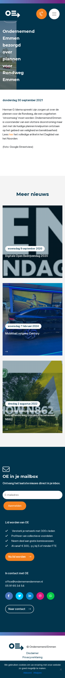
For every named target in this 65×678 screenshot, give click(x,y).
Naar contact (19, 609)
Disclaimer (32, 653)
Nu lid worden (19, 556)
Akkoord (27, 672)
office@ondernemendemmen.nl (24, 581)
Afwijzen (37, 672)
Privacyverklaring (32, 657)
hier (11, 134)
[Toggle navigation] (54, 14)
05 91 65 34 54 (14, 585)
